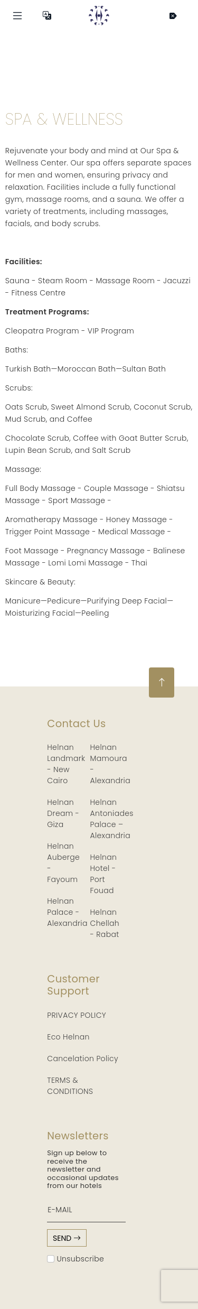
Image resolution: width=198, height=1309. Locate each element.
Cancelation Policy (82, 1058)
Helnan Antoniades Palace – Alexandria (112, 819)
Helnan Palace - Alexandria (67, 912)
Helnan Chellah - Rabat (105, 923)
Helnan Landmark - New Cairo (66, 764)
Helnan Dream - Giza (63, 813)
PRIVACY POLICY (76, 1015)
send (67, 1238)
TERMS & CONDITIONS (70, 1086)
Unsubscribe (75, 1259)
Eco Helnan (68, 1037)
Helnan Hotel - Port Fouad (103, 874)
